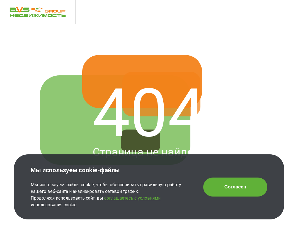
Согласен (235, 187)
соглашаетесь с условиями (132, 198)
